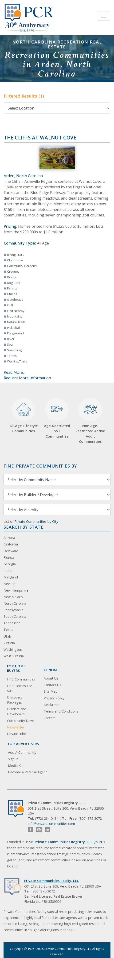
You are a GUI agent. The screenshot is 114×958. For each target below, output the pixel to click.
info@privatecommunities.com (51, 823)
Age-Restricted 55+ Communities (57, 418)
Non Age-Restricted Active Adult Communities (90, 421)
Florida (9, 557)
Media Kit (15, 765)
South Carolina (15, 616)
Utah (7, 636)
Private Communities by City (36, 521)
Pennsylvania (13, 610)
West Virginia (14, 656)
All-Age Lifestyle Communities (23, 415)
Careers (49, 718)
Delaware (11, 551)
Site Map (51, 691)
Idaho (8, 570)
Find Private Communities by (40, 466)
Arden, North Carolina (23, 175)
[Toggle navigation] (103, 16)
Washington (13, 649)
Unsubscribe (16, 733)
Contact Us (52, 685)
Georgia (10, 564)
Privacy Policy (54, 698)
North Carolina (15, 603)
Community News (21, 720)
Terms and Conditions (61, 711)
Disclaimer (52, 704)
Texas (8, 629)
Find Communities (21, 679)
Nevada (10, 583)
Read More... (14, 372)
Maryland (11, 577)
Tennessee (12, 623)
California (11, 544)
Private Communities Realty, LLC (51, 880)
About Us (51, 678)
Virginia (9, 643)
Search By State (23, 527)
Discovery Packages (14, 700)
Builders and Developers (16, 711)
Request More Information (27, 377)
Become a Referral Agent (27, 772)
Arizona (9, 537)
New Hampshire (16, 590)
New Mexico (13, 597)
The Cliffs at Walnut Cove (40, 137)
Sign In (13, 759)
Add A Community (22, 752)
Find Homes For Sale (19, 688)
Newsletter (15, 727)
